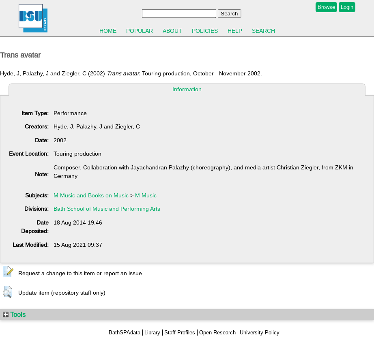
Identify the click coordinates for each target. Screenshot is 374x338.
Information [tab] (187, 89)
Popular (139, 31)
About (172, 31)
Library (152, 332)
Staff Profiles (179, 332)
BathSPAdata (124, 332)
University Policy (259, 332)
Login (347, 7)
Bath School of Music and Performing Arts (107, 208)
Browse (326, 7)
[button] (8, 272)
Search (263, 31)
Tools (14, 314)
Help (235, 31)
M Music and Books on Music (91, 195)
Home (107, 31)
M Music (146, 195)
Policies (205, 31)
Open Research (217, 332)
